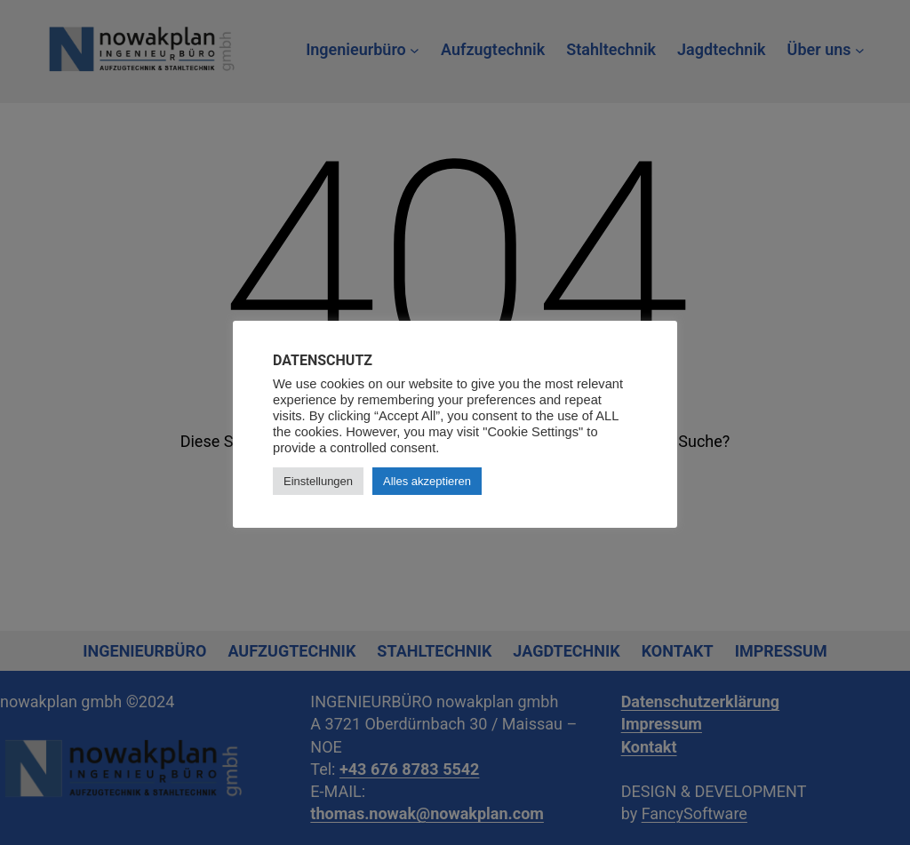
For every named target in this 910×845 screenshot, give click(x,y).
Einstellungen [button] (318, 481)
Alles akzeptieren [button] (427, 481)
